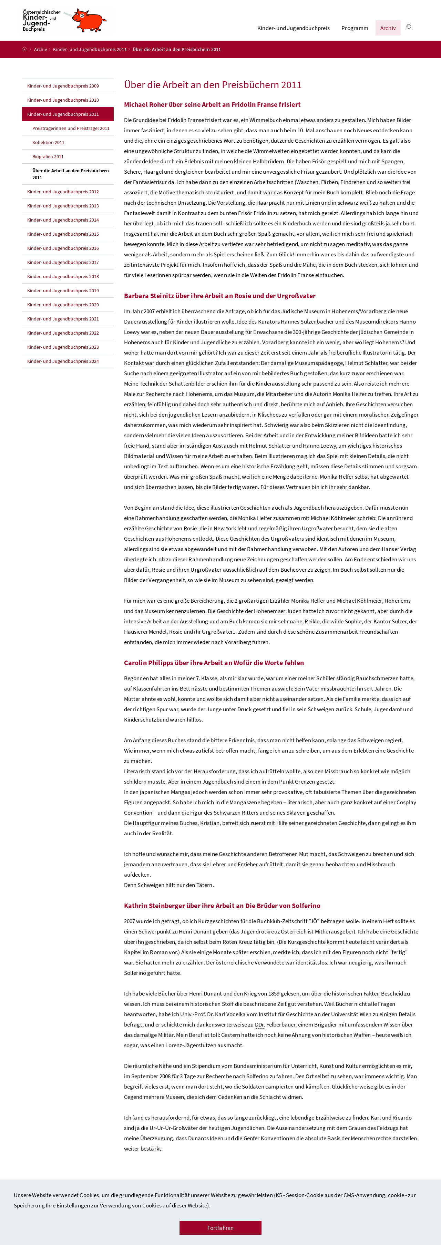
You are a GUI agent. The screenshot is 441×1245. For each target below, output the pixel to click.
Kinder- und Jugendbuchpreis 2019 (63, 297)
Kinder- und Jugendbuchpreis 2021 (63, 326)
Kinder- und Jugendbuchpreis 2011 (90, 56)
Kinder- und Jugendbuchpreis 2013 (63, 213)
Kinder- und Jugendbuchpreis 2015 (63, 241)
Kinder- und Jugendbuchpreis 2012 (63, 198)
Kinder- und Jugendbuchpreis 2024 (63, 368)
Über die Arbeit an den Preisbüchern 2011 (70, 180)
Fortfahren (220, 1228)
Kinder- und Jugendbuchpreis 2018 (63, 283)
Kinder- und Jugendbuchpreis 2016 (63, 255)
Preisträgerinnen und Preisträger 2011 (71, 135)
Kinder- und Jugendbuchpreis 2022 (63, 340)
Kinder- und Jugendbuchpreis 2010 (63, 107)
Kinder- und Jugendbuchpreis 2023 (63, 354)
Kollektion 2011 (48, 149)
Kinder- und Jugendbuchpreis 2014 (63, 227)
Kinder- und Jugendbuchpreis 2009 (63, 93)
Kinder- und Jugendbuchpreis (293, 31)
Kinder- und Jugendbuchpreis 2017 (63, 269)
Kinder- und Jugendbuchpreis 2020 (63, 311)
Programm (354, 31)
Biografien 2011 (48, 163)
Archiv (388, 31)
